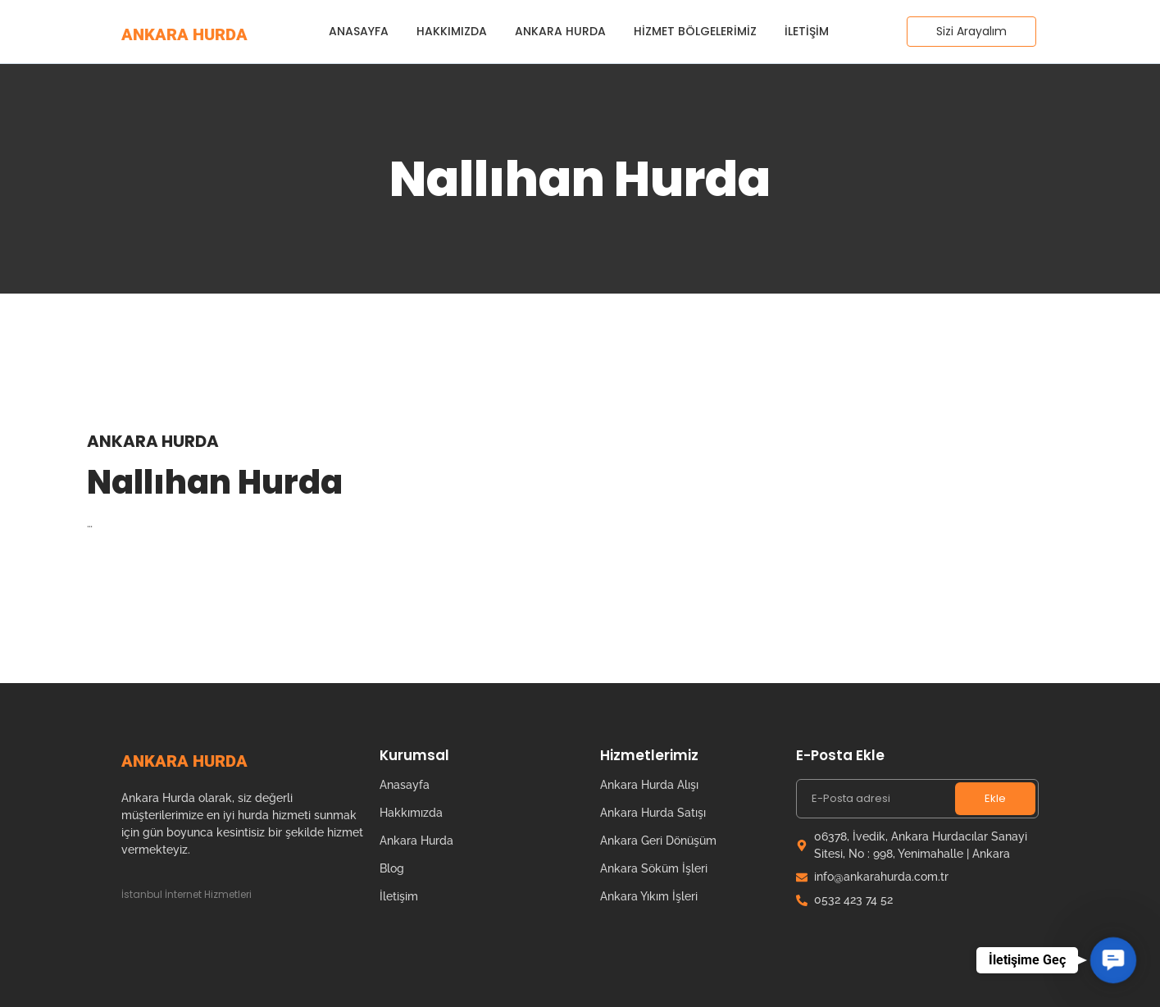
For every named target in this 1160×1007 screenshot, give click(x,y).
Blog (392, 868)
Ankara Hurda (560, 31)
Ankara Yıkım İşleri (649, 896)
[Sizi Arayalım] (971, 31)
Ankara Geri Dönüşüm (658, 840)
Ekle (995, 798)
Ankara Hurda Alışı (649, 784)
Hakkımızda (451, 31)
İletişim (807, 31)
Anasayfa (359, 31)
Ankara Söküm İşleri (653, 868)
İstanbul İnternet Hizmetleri (186, 894)
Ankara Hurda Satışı (653, 812)
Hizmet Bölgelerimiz (695, 31)
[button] (1112, 959)
